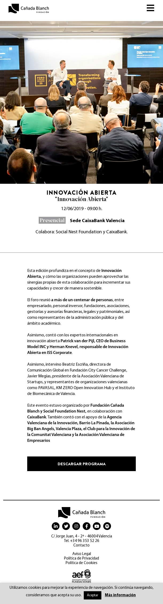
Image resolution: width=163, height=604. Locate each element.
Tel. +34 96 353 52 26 (81, 541)
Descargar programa (82, 464)
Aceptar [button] (92, 595)
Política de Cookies (81, 563)
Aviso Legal (81, 554)
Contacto (81, 546)
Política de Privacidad (81, 559)
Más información (120, 595)
